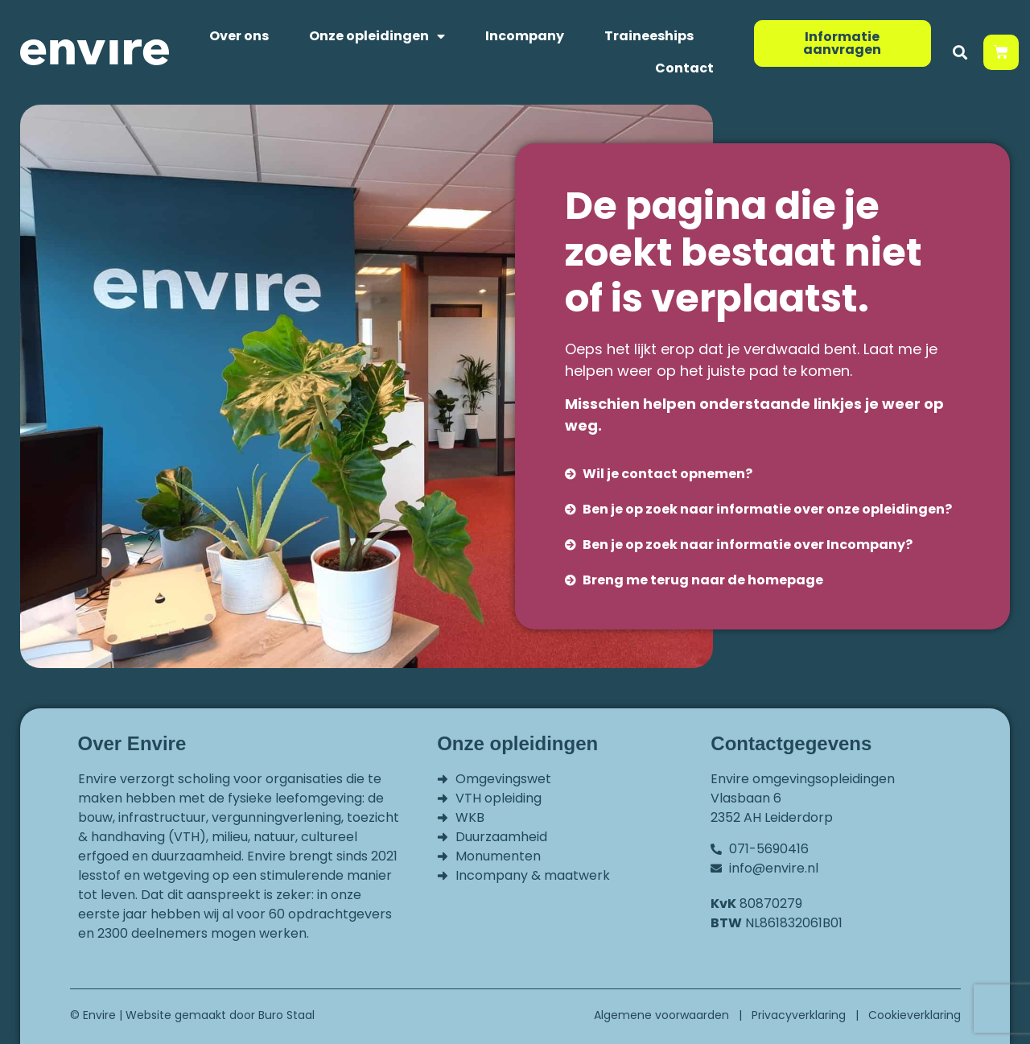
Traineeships (649, 36)
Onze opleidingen (377, 36)
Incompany (524, 36)
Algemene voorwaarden (661, 1015)
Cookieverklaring (914, 1015)
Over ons (239, 36)
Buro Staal (286, 1015)
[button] (960, 52)
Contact (684, 68)
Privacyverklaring (799, 1015)
